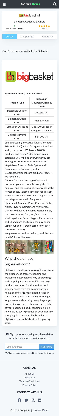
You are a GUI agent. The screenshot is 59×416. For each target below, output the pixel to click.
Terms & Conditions (29, 381)
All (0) (9, 36)
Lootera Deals (40, 410)
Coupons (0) (27, 36)
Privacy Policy (29, 385)
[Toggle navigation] (54, 4)
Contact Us (29, 377)
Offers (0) (47, 36)
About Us (29, 373)
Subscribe (46, 346)
